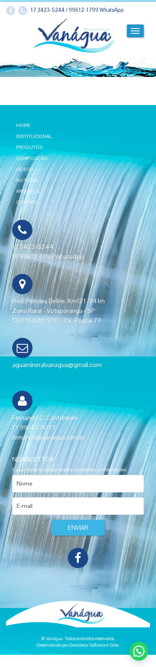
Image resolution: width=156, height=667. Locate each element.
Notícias (27, 180)
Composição (32, 158)
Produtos (29, 147)
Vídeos (24, 169)
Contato (27, 202)
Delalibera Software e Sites (94, 645)
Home (23, 125)
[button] (141, 658)
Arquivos (28, 191)
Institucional (34, 136)
